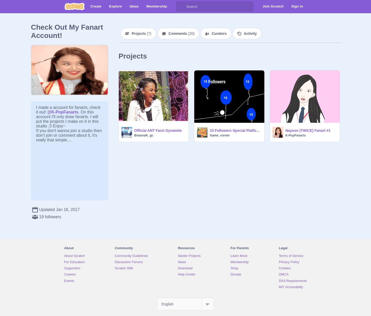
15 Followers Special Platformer (235, 130)
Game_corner (220, 135)
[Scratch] (74, 6)
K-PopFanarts (295, 135)
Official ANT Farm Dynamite (158, 130)
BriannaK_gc (143, 135)
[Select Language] (185, 304)
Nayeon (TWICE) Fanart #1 (308, 130)
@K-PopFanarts (63, 112)
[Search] (181, 6)
